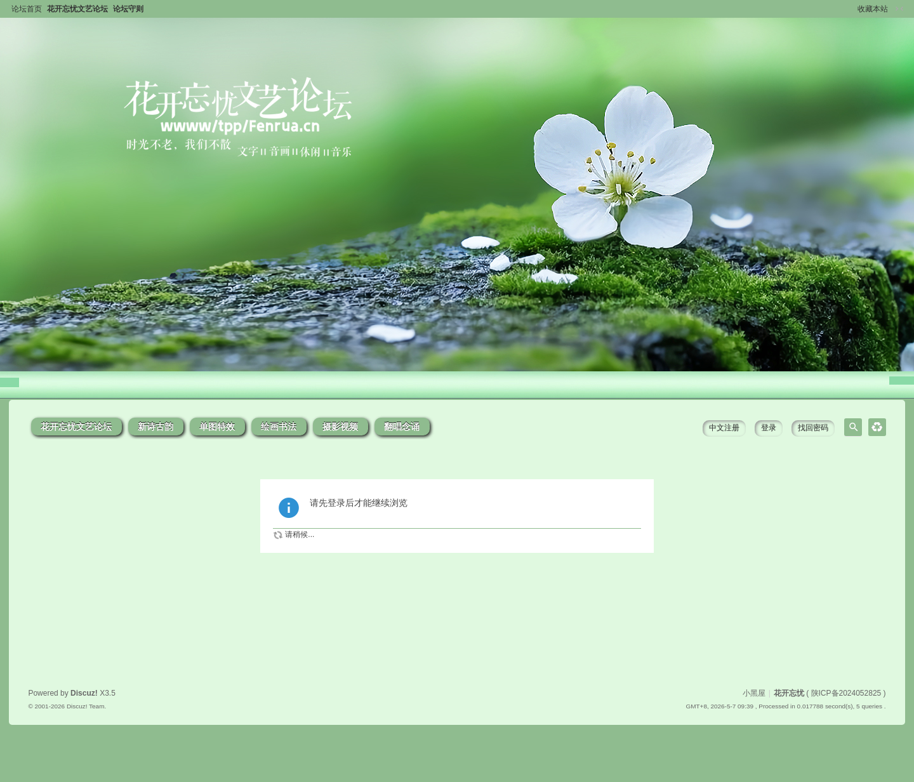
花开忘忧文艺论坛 (77, 8)
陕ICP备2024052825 (846, 693)
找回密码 (813, 427)
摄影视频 (340, 426)
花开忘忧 (789, 693)
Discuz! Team (86, 706)
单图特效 (217, 426)
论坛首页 (26, 8)
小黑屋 (754, 693)
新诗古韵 (155, 426)
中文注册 (724, 427)
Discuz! (84, 693)
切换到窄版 (899, 9)
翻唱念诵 (402, 426)
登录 (768, 427)
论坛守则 (128, 8)
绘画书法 (278, 426)
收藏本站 (873, 8)
